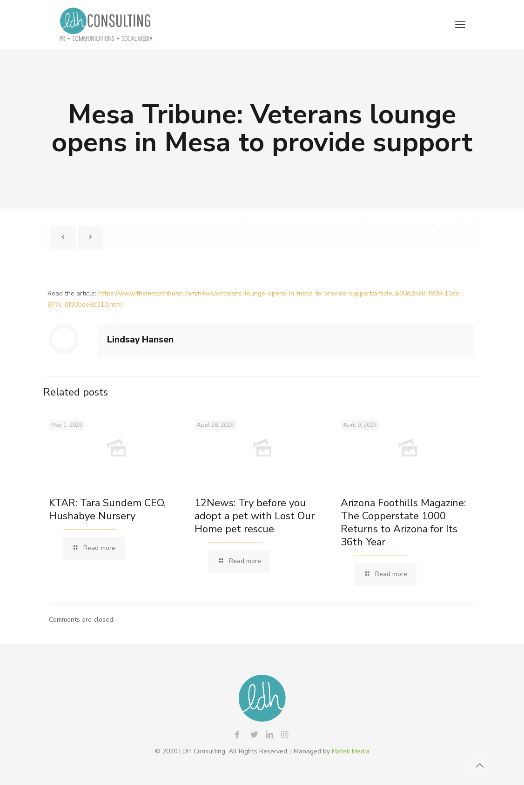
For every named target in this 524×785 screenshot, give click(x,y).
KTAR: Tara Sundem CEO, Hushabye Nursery (107, 509)
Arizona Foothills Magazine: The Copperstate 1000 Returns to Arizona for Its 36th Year (403, 522)
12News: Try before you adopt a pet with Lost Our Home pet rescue (255, 516)
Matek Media (350, 751)
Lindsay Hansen (140, 340)
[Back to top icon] (479, 766)
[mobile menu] (460, 25)
